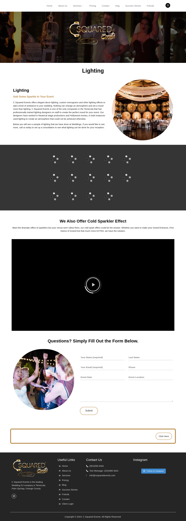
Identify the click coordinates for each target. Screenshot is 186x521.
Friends (150, 6)
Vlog (117, 6)
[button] (93, 285)
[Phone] (150, 367)
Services (78, 6)
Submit (89, 410)
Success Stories (133, 6)
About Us (62, 6)
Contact (105, 6)
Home (49, 6)
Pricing (92, 6)
